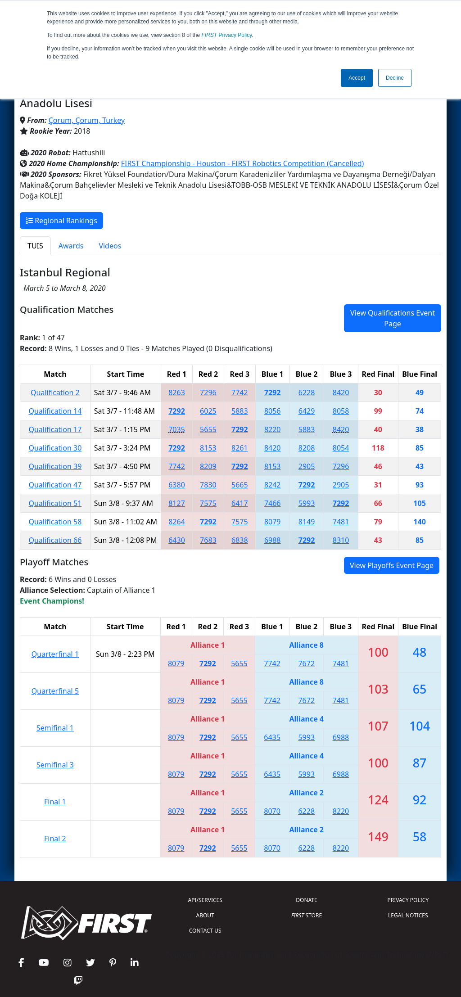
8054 (341, 448)
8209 (208, 466)
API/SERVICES (205, 900)
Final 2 (55, 839)
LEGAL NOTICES (408, 915)
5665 (239, 485)
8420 (341, 392)
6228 (306, 392)
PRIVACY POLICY (408, 900)
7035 (176, 429)
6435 (272, 737)
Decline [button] (395, 78)
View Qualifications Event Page (392, 318)
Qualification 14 (54, 411)
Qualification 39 (54, 466)
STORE (306, 915)
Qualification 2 (55, 392)
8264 (176, 522)
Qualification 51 (54, 503)
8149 (306, 522)
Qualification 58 (54, 522)
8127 (176, 503)
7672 (306, 663)
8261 (239, 448)
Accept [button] (356, 78)
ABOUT (205, 915)
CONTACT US (205, 930)
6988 (272, 540)
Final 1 (55, 802)
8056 (272, 411)
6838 (239, 540)
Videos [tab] (110, 246)
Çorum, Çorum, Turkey (87, 120)
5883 (239, 411)
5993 (306, 503)
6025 (208, 411)
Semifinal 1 (55, 728)
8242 (272, 485)
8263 (176, 392)
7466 (272, 503)
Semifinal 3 (55, 765)
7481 (341, 522)
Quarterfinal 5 (55, 691)
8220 (272, 429)
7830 (208, 485)
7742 (239, 392)
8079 (272, 522)
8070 (272, 811)
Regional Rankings (61, 221)
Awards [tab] (71, 246)
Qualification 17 (54, 429)
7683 (208, 540)
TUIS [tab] (35, 246)
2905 (306, 466)
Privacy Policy (227, 35)
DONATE (306, 900)
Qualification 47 (54, 485)
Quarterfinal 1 (55, 654)
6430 (176, 540)
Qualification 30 (54, 448)
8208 (306, 448)
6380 (176, 485)
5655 (208, 429)
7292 (272, 392)
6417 (239, 503)
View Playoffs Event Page (392, 565)
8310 (341, 540)
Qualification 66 (54, 540)
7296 (208, 392)
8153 (208, 448)
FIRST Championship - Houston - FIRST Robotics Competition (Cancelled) (242, 163)
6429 (306, 411)
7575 (208, 503)
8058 (341, 411)
